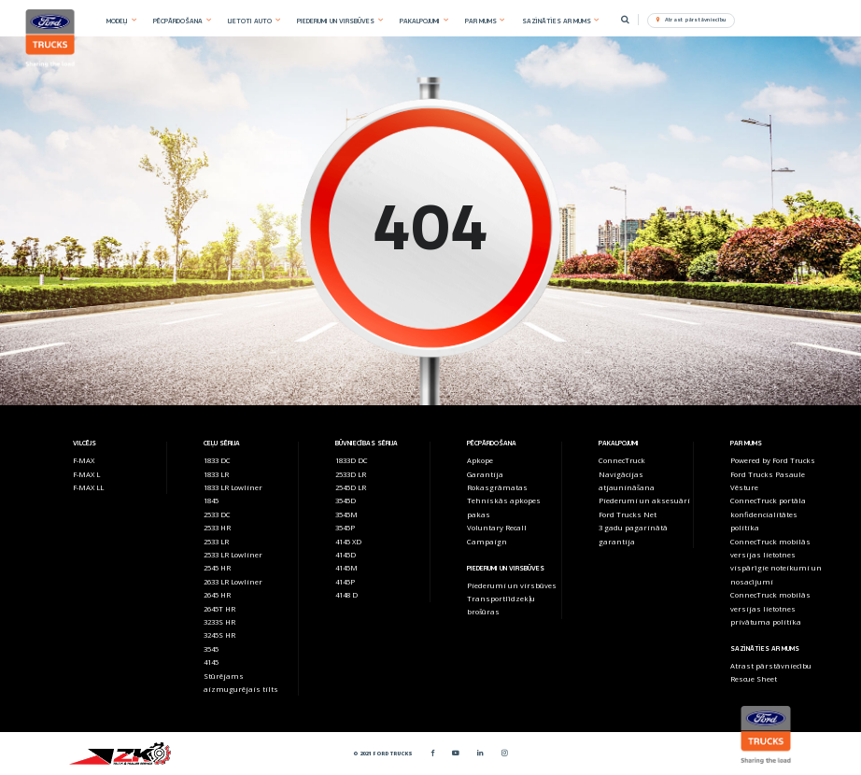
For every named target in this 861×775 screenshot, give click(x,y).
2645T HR (219, 608)
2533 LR (216, 541)
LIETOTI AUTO (250, 21)
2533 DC (217, 514)
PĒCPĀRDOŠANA (178, 21)
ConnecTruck (622, 460)
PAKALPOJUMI (420, 21)
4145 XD (348, 541)
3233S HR (219, 622)
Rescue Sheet (753, 678)
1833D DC (351, 460)
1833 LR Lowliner (233, 487)
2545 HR (217, 567)
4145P (345, 581)
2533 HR (217, 527)
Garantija (485, 474)
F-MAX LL (88, 487)
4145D (345, 554)
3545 (211, 649)
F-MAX (83, 460)
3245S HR (219, 635)
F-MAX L (86, 474)
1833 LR (216, 474)
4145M (346, 567)
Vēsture (744, 487)
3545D (345, 500)
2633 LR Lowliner (233, 581)
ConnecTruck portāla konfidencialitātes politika (768, 514)
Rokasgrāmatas (497, 487)
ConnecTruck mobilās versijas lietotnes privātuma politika (770, 608)
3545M (346, 514)
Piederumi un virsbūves (512, 585)
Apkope (480, 460)
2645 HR (217, 594)
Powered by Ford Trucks (772, 460)
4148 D (346, 594)
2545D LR (350, 487)
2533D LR (350, 474)
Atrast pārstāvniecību (771, 665)
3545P (345, 527)
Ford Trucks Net (627, 514)
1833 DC (217, 460)
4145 (211, 662)
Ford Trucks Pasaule (767, 474)
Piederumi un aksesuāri (644, 500)
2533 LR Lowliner (233, 554)
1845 (211, 500)
